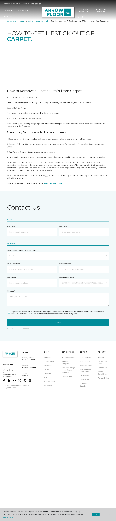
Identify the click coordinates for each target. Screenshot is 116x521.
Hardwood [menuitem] (48, 365)
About (22, 21)
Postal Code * (12, 277)
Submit (58, 323)
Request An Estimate (101, 10)
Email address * (65, 264)
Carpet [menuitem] (46, 369)
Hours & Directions (84, 10)
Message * (11, 291)
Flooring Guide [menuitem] (86, 365)
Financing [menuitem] (48, 385)
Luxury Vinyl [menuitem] (49, 361)
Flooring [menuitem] (47, 357)
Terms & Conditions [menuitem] (102, 373)
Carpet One (11, 21)
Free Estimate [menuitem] (49, 381)
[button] (79, 17)
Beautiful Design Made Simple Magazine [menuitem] (68, 370)
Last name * (63, 226)
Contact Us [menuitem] (102, 368)
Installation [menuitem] (84, 380)
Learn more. (8, 517)
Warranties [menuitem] (84, 376)
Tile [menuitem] (45, 377)
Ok (96, 514)
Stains (30, 21)
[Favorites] (83, 17)
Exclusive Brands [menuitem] (83, 385)
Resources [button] (23, 10)
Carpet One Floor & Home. (19, 385)
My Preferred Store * (67, 277)
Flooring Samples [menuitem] (65, 362)
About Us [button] (8, 16)
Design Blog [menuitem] (67, 376)
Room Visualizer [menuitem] (68, 357)
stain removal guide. (53, 183)
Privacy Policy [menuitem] (103, 378)
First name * (11, 226)
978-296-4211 (36, 4)
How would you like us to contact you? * (22, 250)
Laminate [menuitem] (47, 373)
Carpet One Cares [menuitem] (102, 362)
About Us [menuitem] (101, 357)
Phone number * (13, 264)
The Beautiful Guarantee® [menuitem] (85, 370)
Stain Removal (42, 21)
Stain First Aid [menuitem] (85, 361)
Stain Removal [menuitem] (85, 357)
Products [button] (8, 10)
